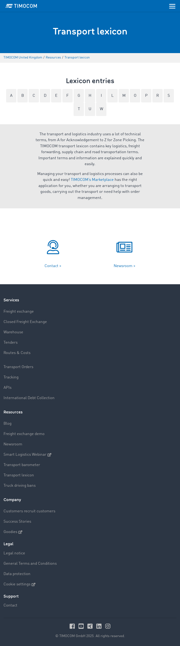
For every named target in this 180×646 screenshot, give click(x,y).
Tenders (11, 343)
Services (11, 300)
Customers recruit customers (29, 511)
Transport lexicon (19, 475)
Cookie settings (19, 584)
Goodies (13, 532)
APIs (7, 388)
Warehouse (13, 332)
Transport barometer (22, 465)
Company (12, 499)
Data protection (17, 574)
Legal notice (14, 553)
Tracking (11, 377)
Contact (10, 605)
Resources (13, 412)
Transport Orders (18, 367)
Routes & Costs (17, 353)
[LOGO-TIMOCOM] (21, 6)
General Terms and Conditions (30, 564)
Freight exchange (19, 312)
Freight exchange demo (24, 434)
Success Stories (17, 522)
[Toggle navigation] (172, 6)
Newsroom (13, 444)
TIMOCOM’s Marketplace (92, 180)
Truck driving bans (20, 486)
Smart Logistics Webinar (27, 455)
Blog (7, 424)
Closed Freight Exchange (25, 322)
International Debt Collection (29, 398)
